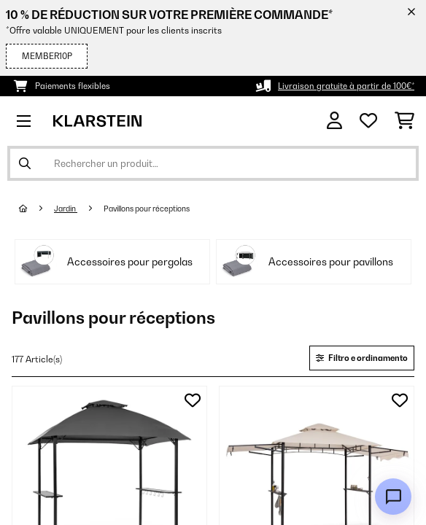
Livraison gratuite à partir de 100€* (346, 86)
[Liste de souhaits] (368, 121)
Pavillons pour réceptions (147, 208)
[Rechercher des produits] (213, 163)
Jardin (65, 208)
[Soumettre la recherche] (25, 163)
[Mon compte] (334, 120)
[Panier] (404, 121)
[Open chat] (393, 496)
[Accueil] (36, 208)
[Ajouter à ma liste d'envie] (193, 400)
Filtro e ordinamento (362, 358)
